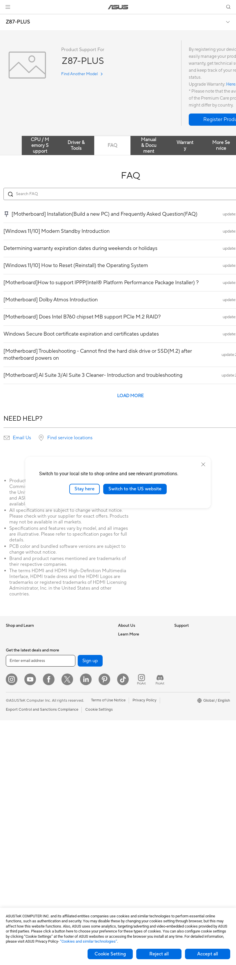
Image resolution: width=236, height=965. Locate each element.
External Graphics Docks (82, 651)
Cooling (12, 866)
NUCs (11, 783)
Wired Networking (76, 717)
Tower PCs (15, 765)
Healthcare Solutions (24, 651)
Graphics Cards (19, 849)
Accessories (16, 660)
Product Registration (136, 730)
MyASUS (126, 773)
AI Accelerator (73, 660)
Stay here (85, 489)
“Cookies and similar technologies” (88, 941)
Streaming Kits (73, 813)
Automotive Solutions (192, 695)
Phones (12, 643)
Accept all (207, 954)
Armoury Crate (187, 721)
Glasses (12, 817)
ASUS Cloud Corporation (140, 686)
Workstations (17, 800)
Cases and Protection (79, 831)
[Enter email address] (40, 905)
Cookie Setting (110, 954)
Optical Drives (73, 634)
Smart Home (72, 769)
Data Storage (72, 642)
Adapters (69, 708)
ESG (178, 634)
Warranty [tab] (185, 145)
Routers (68, 686)
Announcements (132, 651)
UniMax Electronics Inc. (138, 695)
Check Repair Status (135, 712)
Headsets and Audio (78, 804)
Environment (185, 642)
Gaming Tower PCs (22, 774)
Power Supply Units (22, 875)
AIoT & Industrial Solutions (83, 743)
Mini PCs (13, 791)
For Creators (17, 695)
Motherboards (18, 840)
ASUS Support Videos (137, 765)
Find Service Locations (137, 721)
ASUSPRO (183, 686)
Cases (11, 857)
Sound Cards (72, 669)
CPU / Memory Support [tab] (40, 145)
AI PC (179, 660)
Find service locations (69, 438)
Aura (178, 730)
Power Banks (72, 857)
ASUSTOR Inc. (130, 677)
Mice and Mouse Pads (79, 796)
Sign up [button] (90, 905)
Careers (125, 642)
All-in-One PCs (18, 757)
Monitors (13, 739)
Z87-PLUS (18, 22)
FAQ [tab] (112, 145)
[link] (118, 7)
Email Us (22, 438)
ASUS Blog (183, 712)
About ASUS (129, 634)
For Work (14, 687)
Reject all (159, 954)
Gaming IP (70, 883)
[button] (7, 7)
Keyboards (70, 787)
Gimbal (67, 874)
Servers (67, 761)
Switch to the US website (134, 489)
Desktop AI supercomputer (84, 752)
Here (230, 84)
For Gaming (16, 713)
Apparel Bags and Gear (81, 822)
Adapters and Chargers (81, 839)
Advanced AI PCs (189, 669)
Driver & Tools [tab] (76, 145)
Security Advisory (133, 756)
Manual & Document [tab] (148, 145)
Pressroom (127, 669)
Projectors (15, 748)
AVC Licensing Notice (192, 704)
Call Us (124, 747)
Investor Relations (133, 660)
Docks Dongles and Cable (83, 848)
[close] (203, 464)
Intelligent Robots (76, 734)
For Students (17, 704)
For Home (14, 678)
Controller (70, 865)
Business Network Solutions (84, 726)
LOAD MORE (130, 396)
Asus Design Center (191, 678)
